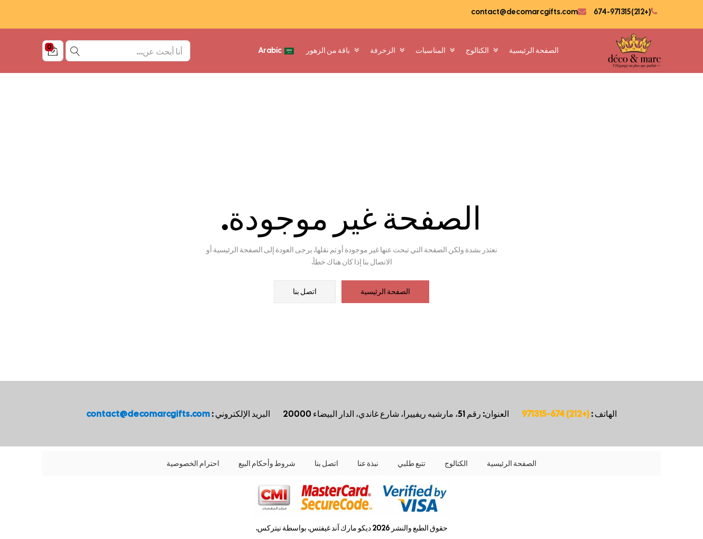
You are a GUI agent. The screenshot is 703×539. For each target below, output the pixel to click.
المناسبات (435, 50)
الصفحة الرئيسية (534, 50)
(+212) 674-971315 (622, 11)
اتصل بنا (305, 292)
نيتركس (269, 528)
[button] (52, 50)
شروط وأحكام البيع (266, 463)
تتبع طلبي (411, 463)
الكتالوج (482, 50)
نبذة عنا (367, 463)
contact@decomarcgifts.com (524, 11)
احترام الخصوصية (192, 463)
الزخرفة (387, 50)
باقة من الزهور (332, 50)
